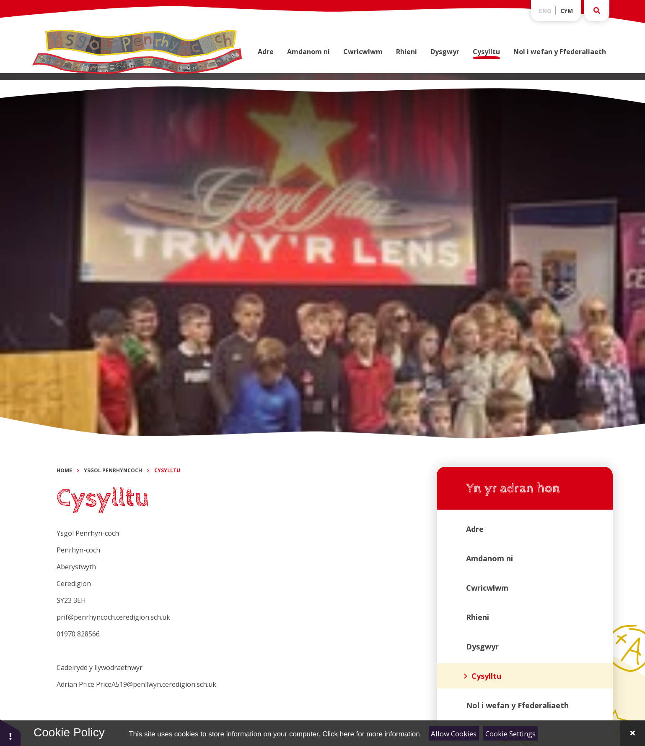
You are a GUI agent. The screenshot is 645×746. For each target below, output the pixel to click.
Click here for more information (371, 734)
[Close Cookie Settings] (632, 733)
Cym (566, 11)
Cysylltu (167, 470)
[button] (10, 732)
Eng (545, 11)
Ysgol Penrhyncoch (113, 470)
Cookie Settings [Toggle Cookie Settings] (510, 733)
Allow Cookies (454, 733)
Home (64, 470)
